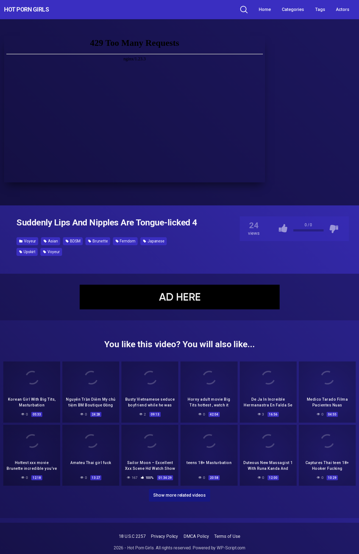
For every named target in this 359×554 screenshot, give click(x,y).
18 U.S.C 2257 (132, 536)
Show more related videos (179, 494)
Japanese (154, 241)
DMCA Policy (196, 536)
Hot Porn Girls (33, 9)
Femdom (125, 241)
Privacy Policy (164, 536)
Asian (51, 241)
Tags (320, 9)
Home (265, 9)
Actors (342, 9)
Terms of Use (227, 536)
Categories (293, 9)
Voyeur (27, 241)
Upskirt (27, 252)
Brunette (98, 241)
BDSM (73, 241)
